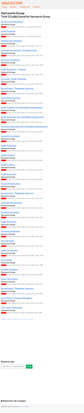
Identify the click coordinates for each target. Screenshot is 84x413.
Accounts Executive (10, 212)
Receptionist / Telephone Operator (17, 88)
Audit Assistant (8, 31)
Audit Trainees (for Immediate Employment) (21, 107)
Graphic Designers (9, 269)
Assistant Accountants (11, 203)
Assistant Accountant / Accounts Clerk (19, 50)
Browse (13, 7)
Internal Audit (7, 241)
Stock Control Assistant (12, 22)
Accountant (6, 260)
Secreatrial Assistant (10, 98)
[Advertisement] (42, 339)
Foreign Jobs (25, 7)
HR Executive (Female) (11, 41)
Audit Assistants (8, 145)
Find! (29, 366)
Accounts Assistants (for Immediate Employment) (24, 126)
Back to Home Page (8, 319)
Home (4, 7)
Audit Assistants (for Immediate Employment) (22, 117)
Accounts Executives (10, 184)
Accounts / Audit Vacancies (13, 79)
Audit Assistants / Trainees (13, 69)
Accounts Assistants (10, 60)
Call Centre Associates (11, 307)
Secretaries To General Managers (16, 298)
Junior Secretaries (9, 250)
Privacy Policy (24, 406)
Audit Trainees (8, 155)
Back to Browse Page (25, 319)
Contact (36, 7)
